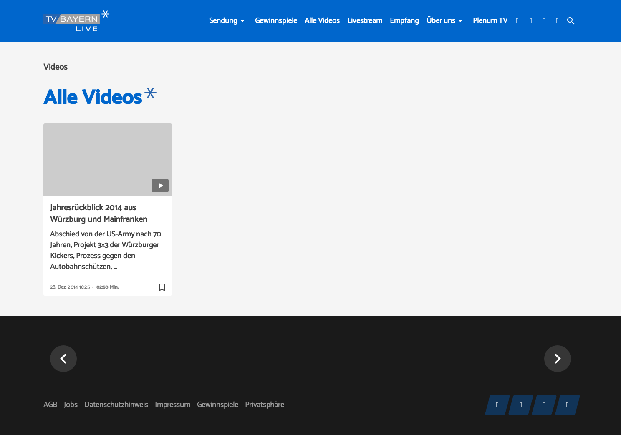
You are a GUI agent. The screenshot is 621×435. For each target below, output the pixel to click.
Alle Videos (322, 20)
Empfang (404, 20)
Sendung (223, 20)
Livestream (364, 20)
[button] (63, 358)
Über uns (441, 20)
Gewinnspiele (276, 20)
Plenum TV (490, 20)
